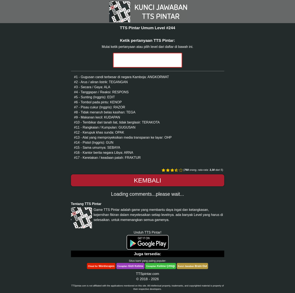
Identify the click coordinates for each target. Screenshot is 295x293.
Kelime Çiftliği (160, 266)
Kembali (147, 180)
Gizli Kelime (130, 266)
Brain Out (192, 266)
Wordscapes (101, 266)
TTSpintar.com (147, 274)
